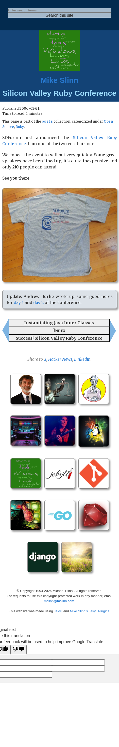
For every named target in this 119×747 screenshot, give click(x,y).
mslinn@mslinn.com (59, 601)
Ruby (19, 127)
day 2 (38, 302)
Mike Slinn (59, 80)
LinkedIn (82, 359)
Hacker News (60, 359)
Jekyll (58, 611)
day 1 (19, 302)
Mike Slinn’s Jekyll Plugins (89, 611)
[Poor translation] (18, 650)
